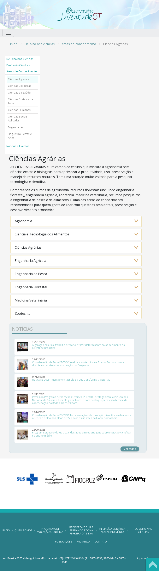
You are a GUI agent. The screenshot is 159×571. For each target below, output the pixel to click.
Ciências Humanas (19, 110)
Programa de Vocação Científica (50, 530)
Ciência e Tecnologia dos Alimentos (42, 234)
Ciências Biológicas (19, 86)
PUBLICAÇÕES (63, 541)
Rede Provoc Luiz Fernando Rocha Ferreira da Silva (81, 530)
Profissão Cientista (18, 65)
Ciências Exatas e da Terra (20, 101)
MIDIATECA (83, 541)
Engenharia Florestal (31, 287)
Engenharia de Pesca (31, 274)
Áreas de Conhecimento (21, 71)
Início (14, 44)
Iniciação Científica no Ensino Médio (112, 530)
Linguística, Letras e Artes (20, 136)
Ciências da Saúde (19, 92)
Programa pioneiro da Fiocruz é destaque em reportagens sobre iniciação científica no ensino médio (81, 434)
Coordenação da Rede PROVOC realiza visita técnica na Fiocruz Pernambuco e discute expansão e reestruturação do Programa (78, 364)
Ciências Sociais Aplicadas (18, 118)
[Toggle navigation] (8, 33)
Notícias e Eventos (17, 146)
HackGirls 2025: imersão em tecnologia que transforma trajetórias (71, 379)
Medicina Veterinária (31, 300)
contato (101, 541)
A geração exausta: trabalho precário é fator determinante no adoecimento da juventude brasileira (78, 346)
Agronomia (23, 221)
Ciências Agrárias (18, 79)
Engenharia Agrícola (30, 260)
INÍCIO (6, 530)
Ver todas (130, 449)
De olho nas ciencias (40, 44)
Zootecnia (22, 313)
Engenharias (15, 127)
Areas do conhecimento (79, 44)
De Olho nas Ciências (20, 59)
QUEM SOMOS (23, 530)
